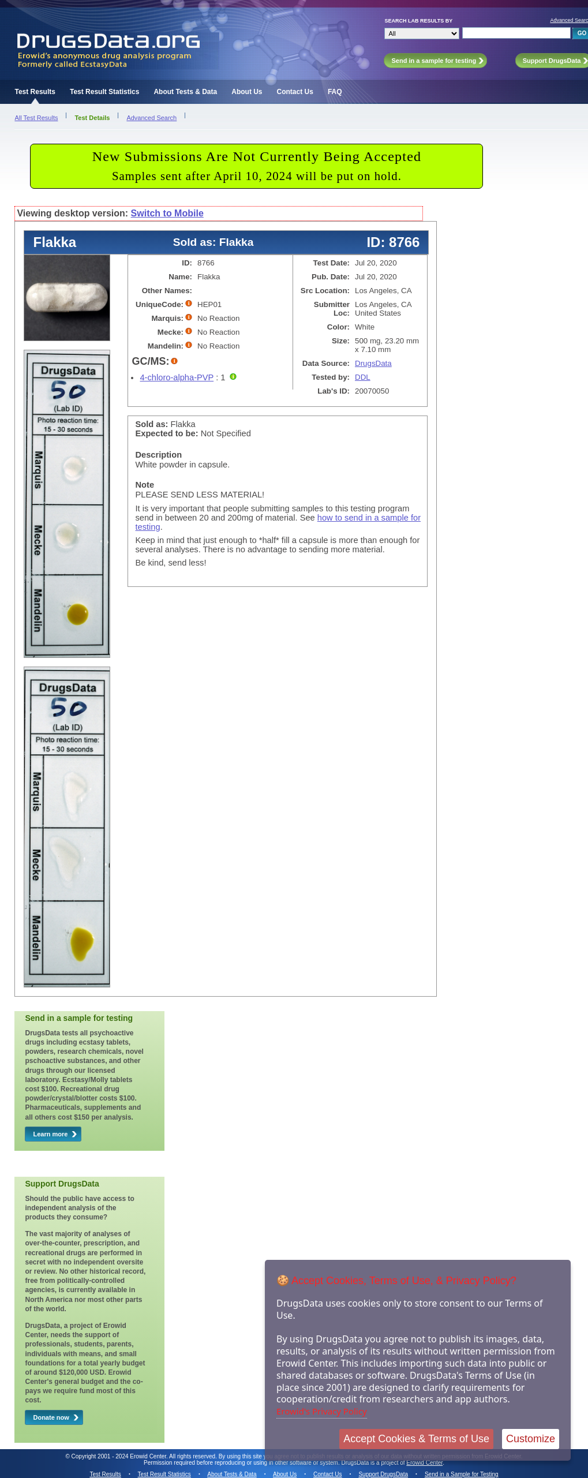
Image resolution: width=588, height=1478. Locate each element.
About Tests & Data (185, 92)
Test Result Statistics (104, 92)
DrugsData (373, 363)
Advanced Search (151, 117)
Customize (530, 1439)
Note (144, 484)
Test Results (34, 92)
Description (158, 454)
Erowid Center (424, 1463)
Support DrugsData (383, 1474)
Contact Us (295, 92)
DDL (362, 377)
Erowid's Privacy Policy (321, 1411)
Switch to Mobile (167, 213)
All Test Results (36, 117)
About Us (246, 92)
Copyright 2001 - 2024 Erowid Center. (120, 1456)
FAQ (335, 92)
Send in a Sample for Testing (462, 1474)
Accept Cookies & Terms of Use (416, 1439)
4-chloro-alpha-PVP (177, 377)
